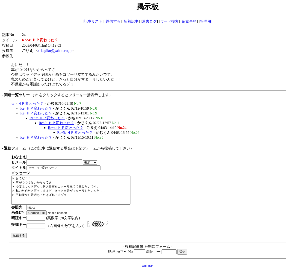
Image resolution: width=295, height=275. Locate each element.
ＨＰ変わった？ (31, 103)
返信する (113, 21)
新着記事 (131, 21)
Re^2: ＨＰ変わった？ (47, 118)
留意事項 (189, 21)
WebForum (147, 271)
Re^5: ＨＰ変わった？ (75, 133)
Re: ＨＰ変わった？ (36, 108)
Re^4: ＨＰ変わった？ (65, 128)
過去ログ (149, 21)
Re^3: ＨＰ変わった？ (56, 123)
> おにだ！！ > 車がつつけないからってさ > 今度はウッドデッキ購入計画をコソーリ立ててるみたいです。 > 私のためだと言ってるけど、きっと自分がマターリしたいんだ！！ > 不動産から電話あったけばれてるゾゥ (78, 193)
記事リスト (93, 21)
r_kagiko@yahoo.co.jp (54, 51)
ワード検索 (169, 21)
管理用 (205, 21)
